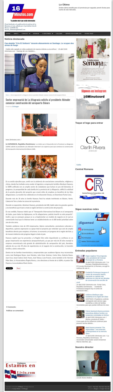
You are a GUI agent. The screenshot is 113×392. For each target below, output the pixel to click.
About (16, 33)
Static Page (89, 33)
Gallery (59, 33)
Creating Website (16, 388)
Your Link (95, 386)
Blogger (96, 388)
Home (8, 33)
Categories (46, 33)
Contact (25, 33)
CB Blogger (15, 106)
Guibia (78, 165)
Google (102, 388)
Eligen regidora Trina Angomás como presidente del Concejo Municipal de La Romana (96, 258)
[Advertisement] (22, 286)
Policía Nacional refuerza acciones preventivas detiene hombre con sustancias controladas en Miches (97, 313)
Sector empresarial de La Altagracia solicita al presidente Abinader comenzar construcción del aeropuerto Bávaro (38, 101)
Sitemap (36, 33)
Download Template (73, 33)
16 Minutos (20, 386)
